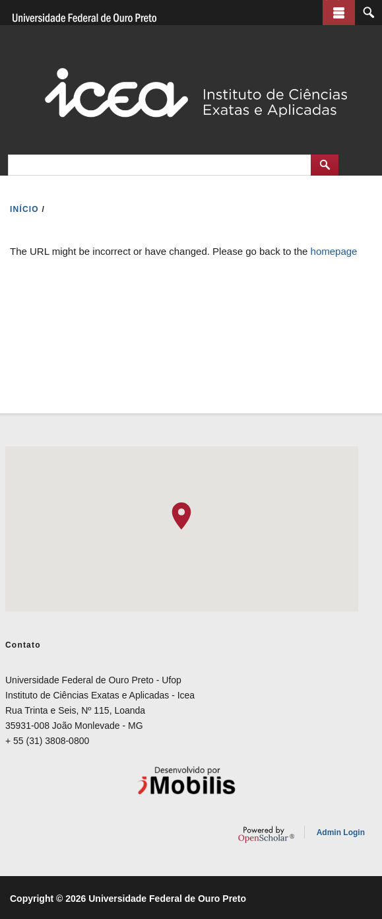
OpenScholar (266, 834)
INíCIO (24, 209)
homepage (334, 251)
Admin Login (341, 832)
